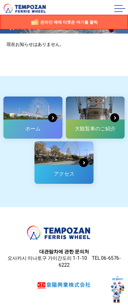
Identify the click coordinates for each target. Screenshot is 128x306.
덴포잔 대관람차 (28, 9)
